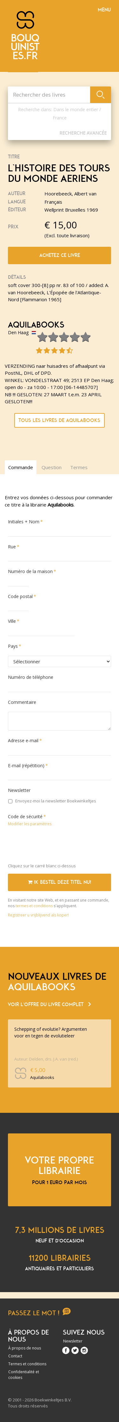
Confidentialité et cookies (23, 1374)
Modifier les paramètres (29, 823)
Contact (15, 1356)
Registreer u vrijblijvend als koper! (38, 915)
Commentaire (22, 702)
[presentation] (56, 846)
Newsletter (19, 790)
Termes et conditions (27, 1364)
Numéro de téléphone (30, 677)
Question (52, 467)
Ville (12, 621)
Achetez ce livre (59, 255)
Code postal (20, 596)
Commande (20, 467)
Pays (13, 646)
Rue (12, 547)
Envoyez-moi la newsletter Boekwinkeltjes (52, 801)
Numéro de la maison (30, 571)
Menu (104, 10)
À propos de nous (24, 1348)
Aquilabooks (36, 325)
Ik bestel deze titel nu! (59, 882)
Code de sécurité (25, 816)
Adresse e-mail (23, 740)
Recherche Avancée (83, 133)
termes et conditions (35, 906)
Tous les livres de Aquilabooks (59, 420)
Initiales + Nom (23, 522)
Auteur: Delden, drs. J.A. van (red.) (46, 1059)
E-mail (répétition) (26, 765)
